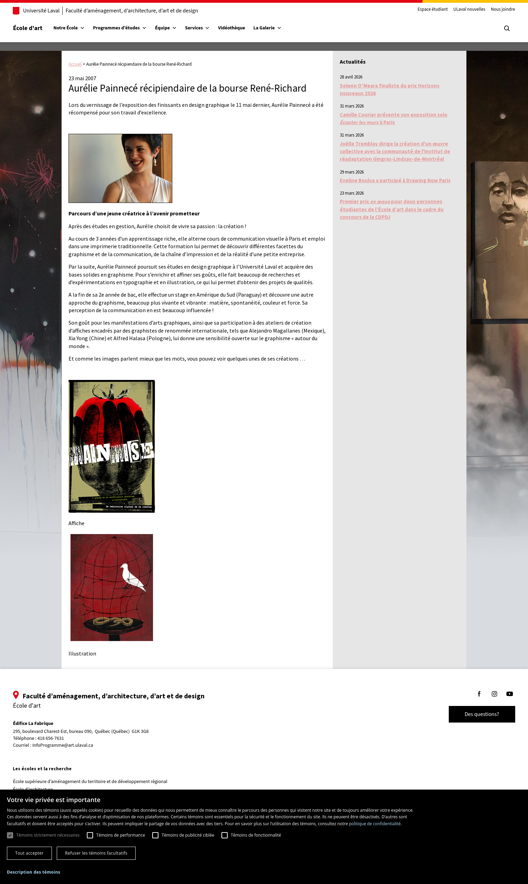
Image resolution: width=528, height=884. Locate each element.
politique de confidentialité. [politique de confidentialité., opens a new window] (375, 824)
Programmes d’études (129, 28)
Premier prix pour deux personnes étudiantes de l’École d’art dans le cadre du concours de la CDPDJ (392, 209)
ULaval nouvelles (460, 9)
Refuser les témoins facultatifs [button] (96, 853)
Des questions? (472, 714)
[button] (33, 872)
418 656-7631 (60, 738)
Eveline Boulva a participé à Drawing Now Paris (395, 180)
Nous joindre (493, 9)
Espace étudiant (423, 9)
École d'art (37, 28)
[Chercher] (497, 28)
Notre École (78, 28)
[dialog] (264, 837)
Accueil (75, 64)
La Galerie (277, 28)
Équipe (176, 28)
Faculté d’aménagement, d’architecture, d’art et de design (141, 11)
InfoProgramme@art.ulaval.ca (72, 745)
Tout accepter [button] (29, 853)
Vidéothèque (241, 28)
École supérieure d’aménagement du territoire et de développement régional (100, 781)
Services (207, 28)
